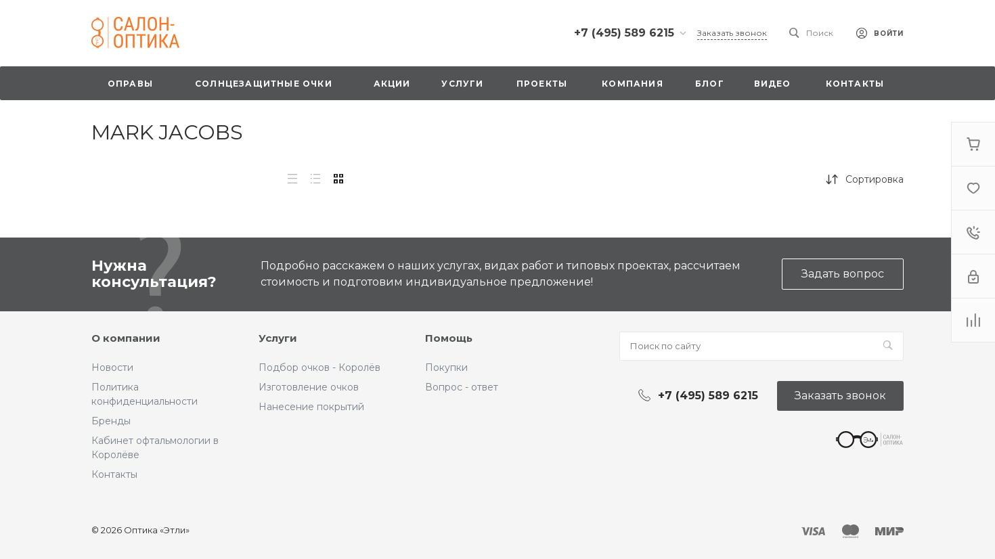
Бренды (111, 421)
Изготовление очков (309, 387)
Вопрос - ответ (461, 387)
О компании (125, 338)
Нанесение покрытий (311, 407)
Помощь (448, 338)
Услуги (278, 338)
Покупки (446, 367)
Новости (112, 367)
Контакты (114, 474)
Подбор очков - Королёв (319, 367)
